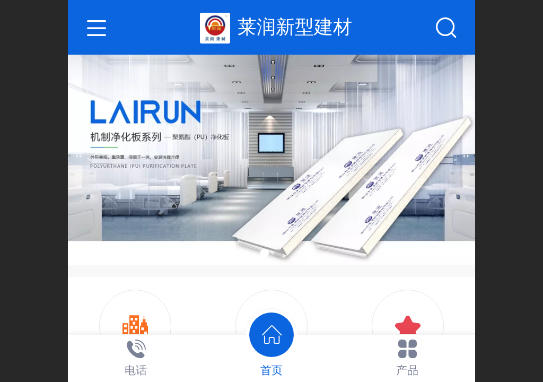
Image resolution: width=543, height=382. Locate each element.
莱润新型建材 (295, 27)
